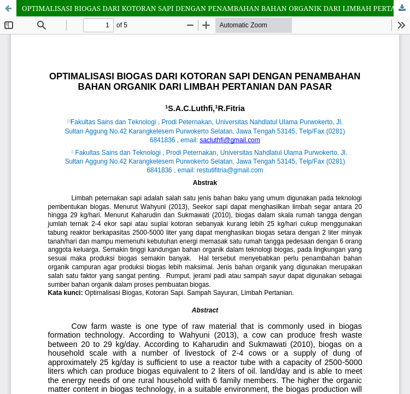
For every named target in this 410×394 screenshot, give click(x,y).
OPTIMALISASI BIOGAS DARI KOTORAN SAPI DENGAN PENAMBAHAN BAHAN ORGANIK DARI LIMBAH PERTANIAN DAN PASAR (216, 8)
